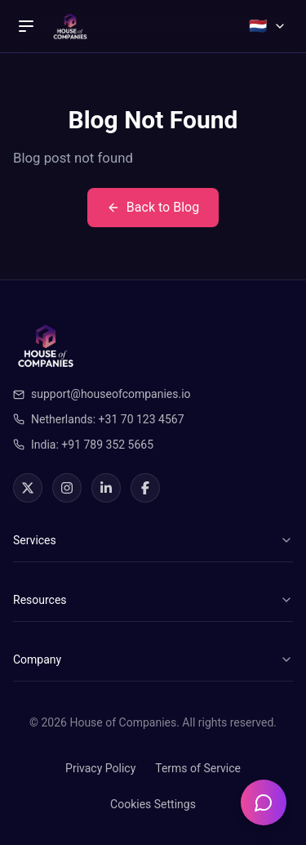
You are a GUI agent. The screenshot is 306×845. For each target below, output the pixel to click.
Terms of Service (198, 768)
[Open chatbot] (263, 802)
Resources (153, 599)
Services (153, 540)
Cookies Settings (153, 804)
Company (153, 659)
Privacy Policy (100, 768)
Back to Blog (153, 207)
